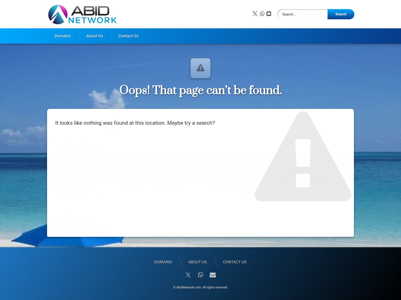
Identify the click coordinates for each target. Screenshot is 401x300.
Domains (63, 34)
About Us (94, 34)
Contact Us (128, 34)
